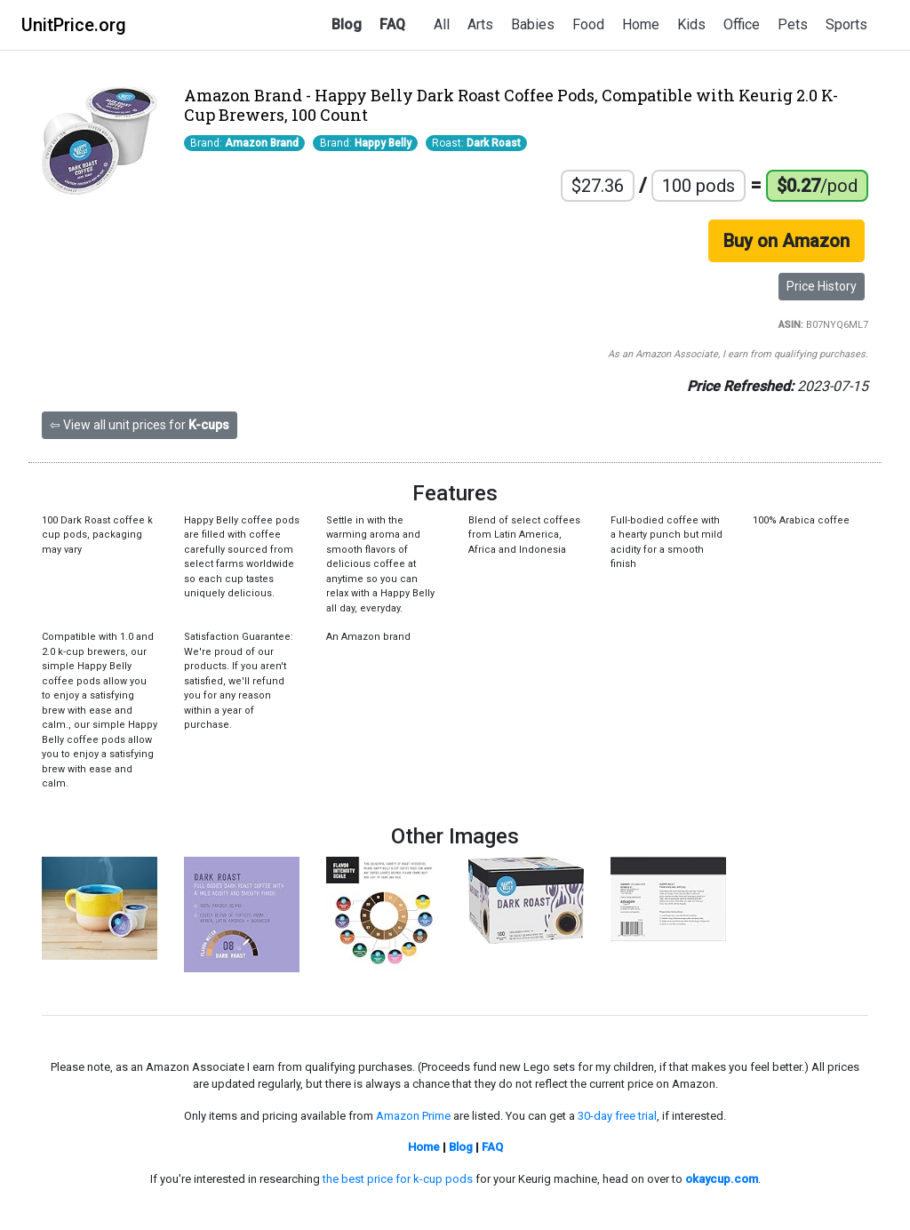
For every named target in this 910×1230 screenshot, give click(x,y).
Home (640, 24)
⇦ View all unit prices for (139, 425)
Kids (691, 24)
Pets (793, 24)
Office (741, 24)
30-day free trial (617, 1115)
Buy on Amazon (786, 241)
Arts (480, 24)
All (442, 24)
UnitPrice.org (73, 25)
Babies (533, 24)
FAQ (392, 24)
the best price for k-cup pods (398, 1179)
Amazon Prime (413, 1115)
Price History (821, 286)
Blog (346, 24)
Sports (846, 24)
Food (588, 24)
